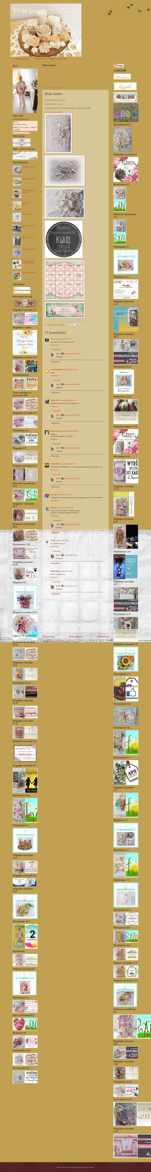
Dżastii (52, 540)
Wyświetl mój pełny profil (21, 133)
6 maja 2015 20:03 (70, 586)
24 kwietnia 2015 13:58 (72, 524)
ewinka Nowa (55, 464)
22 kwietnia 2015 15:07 (68, 464)
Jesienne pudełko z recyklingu (28, 191)
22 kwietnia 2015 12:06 (72, 384)
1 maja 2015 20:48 (70, 555)
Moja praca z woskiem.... (26, 203)
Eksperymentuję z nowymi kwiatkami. (28, 262)
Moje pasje (28, 10)
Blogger (91, 1167)
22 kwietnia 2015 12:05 (72, 354)
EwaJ (52, 339)
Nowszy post (48, 636)
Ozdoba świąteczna (29, 249)
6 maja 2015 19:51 (66, 571)
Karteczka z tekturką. (29, 178)
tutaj (63, 100)
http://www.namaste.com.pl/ (53, 112)
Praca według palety (29, 272)
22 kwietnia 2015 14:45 (72, 448)
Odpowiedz (54, 345)
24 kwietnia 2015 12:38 (65, 507)
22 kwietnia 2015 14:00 (70, 431)
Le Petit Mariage (56, 369)
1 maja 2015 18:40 (62, 540)
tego (76, 108)
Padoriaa (53, 507)
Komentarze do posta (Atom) (60, 641)
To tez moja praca (28, 237)
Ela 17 (58, 354)
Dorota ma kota (56, 431)
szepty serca (55, 400)
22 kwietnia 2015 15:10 (72, 478)
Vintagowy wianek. (28, 167)
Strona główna (22, 58)
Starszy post (103, 636)
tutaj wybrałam (58, 104)
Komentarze (19, 292)
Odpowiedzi (57, 349)
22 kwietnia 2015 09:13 (68, 400)
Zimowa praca (27, 214)
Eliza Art (53, 494)
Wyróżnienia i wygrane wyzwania (50, 58)
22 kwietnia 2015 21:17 (65, 494)
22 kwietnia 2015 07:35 (63, 339)
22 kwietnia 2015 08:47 (71, 369)
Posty (17, 288)
